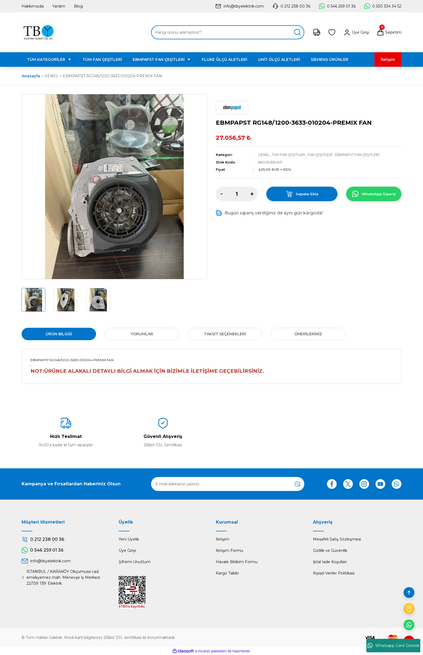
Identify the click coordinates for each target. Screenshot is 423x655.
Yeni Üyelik (129, 539)
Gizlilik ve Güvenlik (330, 550)
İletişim (222, 539)
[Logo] (38, 32)
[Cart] (389, 32)
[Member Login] (356, 32)
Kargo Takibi (227, 573)
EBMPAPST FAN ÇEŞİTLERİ (360, 154)
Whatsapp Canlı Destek (393, 646)
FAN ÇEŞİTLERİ (322, 154)
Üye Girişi (127, 550)
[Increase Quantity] (252, 194)
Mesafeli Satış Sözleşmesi (337, 539)
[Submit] (297, 484)
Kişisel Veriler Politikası (333, 573)
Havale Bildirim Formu (237, 561)
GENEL (264, 154)
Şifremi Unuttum (135, 561)
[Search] (227, 32)
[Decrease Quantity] (221, 194)
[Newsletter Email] (227, 484)
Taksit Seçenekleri (225, 334)
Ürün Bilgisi (59, 334)
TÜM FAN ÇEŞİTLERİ (289, 154)
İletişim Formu (229, 550)
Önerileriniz (308, 334)
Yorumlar (142, 334)
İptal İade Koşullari (330, 561)
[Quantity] (237, 194)
